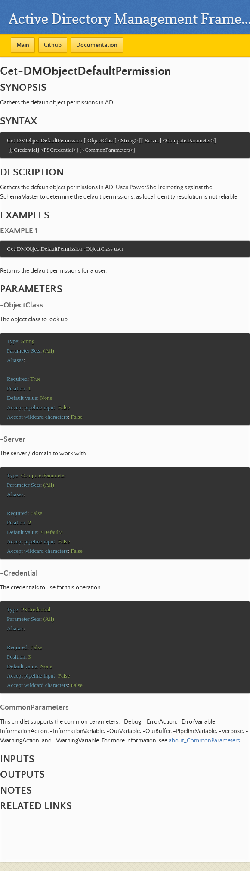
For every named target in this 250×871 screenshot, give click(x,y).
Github (53, 45)
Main (22, 45)
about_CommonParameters (204, 753)
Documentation (96, 45)
